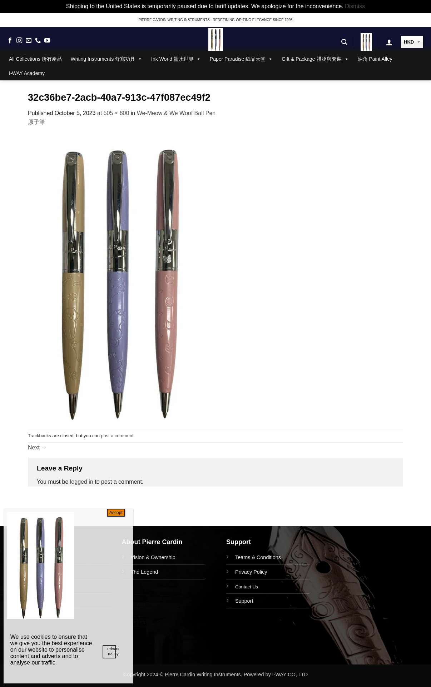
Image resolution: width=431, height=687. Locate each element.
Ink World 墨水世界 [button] (176, 59)
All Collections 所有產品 (35, 59)
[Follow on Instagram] (19, 41)
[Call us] (38, 41)
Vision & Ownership (153, 557)
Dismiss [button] (355, 6)
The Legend (144, 572)
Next (37, 447)
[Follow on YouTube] (47, 41)
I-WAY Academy (27, 73)
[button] (344, 42)
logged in (81, 482)
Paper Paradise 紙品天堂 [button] (241, 59)
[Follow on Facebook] (10, 41)
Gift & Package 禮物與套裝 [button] (315, 59)
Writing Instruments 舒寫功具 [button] (106, 59)
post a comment (117, 435)
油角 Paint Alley (375, 59)
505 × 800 (116, 113)
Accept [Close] (116, 512)
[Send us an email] (28, 41)
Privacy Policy (251, 572)
